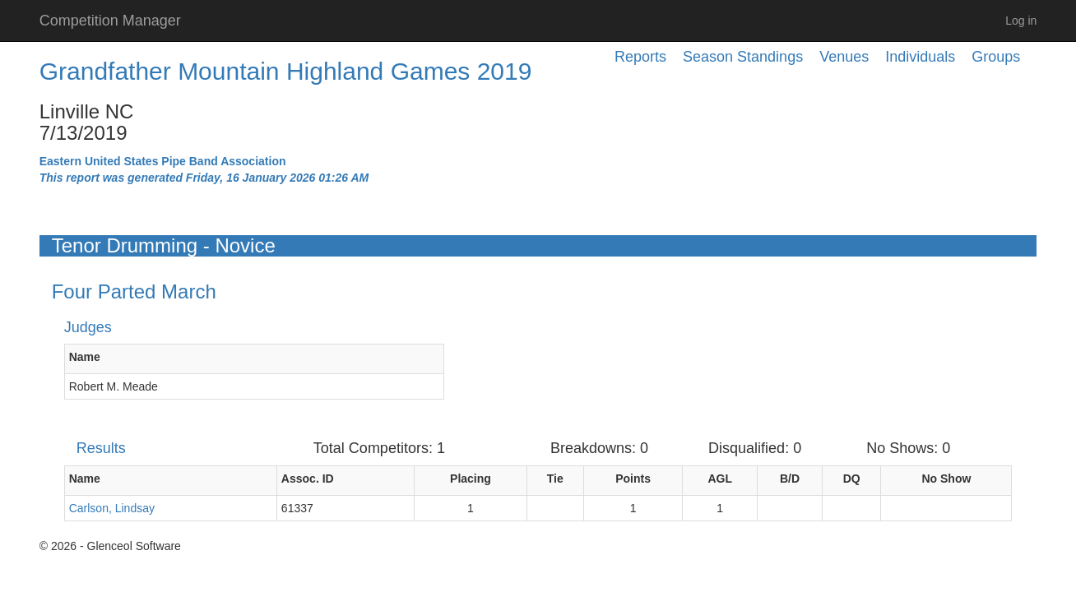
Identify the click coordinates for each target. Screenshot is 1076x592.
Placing (470, 478)
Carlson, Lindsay (112, 508)
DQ (851, 478)
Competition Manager (110, 20)
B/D (790, 478)
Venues (844, 57)
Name (84, 356)
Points (633, 478)
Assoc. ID (307, 478)
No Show (946, 478)
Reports (640, 57)
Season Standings (743, 57)
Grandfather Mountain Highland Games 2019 (285, 71)
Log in (1021, 20)
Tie (555, 478)
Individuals (920, 57)
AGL (719, 478)
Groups (996, 57)
